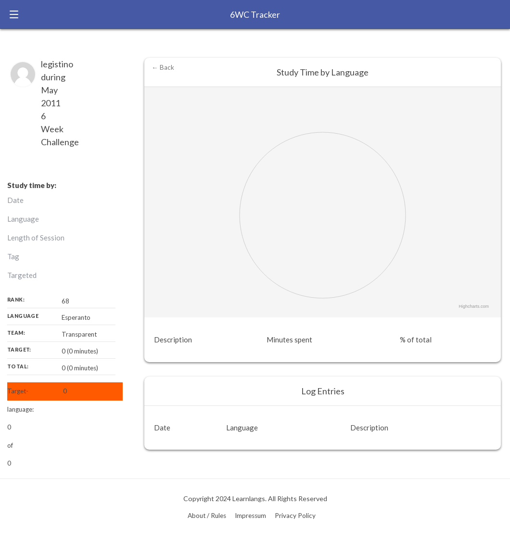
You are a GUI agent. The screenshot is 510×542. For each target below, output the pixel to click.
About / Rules (207, 515)
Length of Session (35, 237)
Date (15, 200)
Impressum (250, 515)
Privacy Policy (295, 515)
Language (23, 218)
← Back (163, 67)
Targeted (22, 275)
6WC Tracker (255, 14)
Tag (13, 256)
